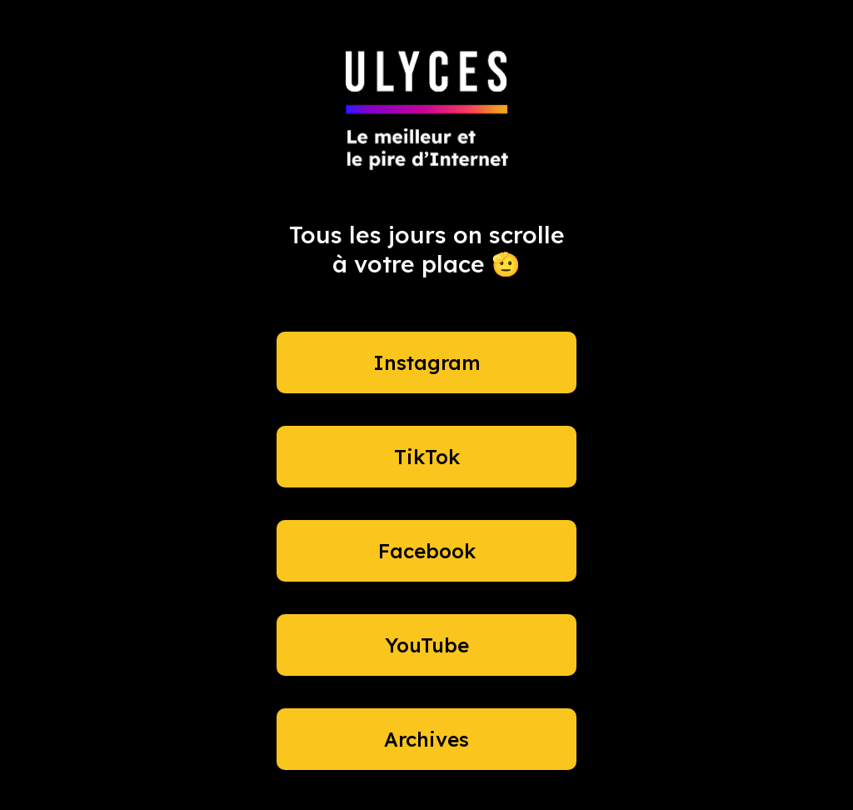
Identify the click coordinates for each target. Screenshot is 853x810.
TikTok (427, 456)
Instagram (427, 362)
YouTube (427, 645)
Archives (426, 739)
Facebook (427, 550)
